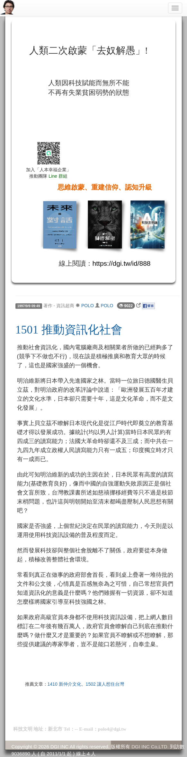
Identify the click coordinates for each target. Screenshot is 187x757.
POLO (87, 305)
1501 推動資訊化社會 (68, 329)
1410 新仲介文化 (64, 684)
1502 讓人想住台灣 (105, 684)
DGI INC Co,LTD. (150, 746)
